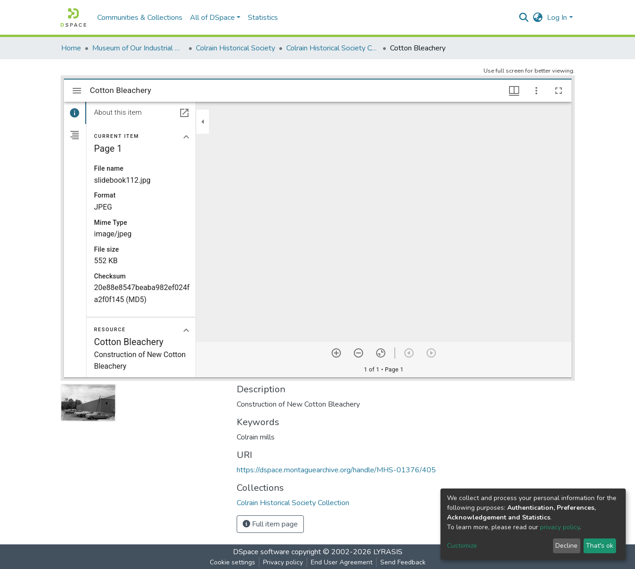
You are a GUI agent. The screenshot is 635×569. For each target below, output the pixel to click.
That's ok (599, 545)
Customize (462, 545)
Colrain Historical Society (235, 48)
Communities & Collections (139, 17)
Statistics (263, 17)
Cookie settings (232, 562)
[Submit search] (523, 18)
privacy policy (559, 527)
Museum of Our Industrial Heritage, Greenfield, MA (138, 48)
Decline (566, 545)
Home (71, 48)
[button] (537, 17)
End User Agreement (341, 562)
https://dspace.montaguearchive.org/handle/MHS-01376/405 (336, 470)
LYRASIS (387, 552)
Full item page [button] (270, 524)
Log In (557, 17)
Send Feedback (403, 562)
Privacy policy (283, 562)
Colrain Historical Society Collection (332, 48)
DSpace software (261, 552)
